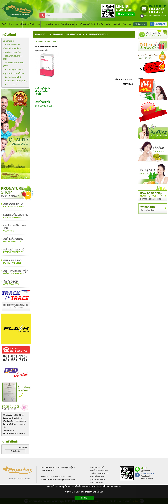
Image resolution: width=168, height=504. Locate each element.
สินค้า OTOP (11, 282)
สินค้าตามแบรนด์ (13, 205)
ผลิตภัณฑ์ (42, 34)
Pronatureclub (147, 477)
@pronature (145, 470)
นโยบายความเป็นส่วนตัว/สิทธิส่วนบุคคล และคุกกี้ (84, 492)
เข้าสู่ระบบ (141, 24)
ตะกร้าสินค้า (10, 441)
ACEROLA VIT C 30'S (46, 41)
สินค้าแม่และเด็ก (12, 261)
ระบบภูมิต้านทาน (97, 34)
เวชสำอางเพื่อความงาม (14, 228)
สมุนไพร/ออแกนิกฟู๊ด (15, 272)
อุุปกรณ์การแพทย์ (97, 479)
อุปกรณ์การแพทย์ (13, 250)
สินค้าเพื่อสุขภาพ (13, 240)
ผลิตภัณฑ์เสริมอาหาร (15, 216)
